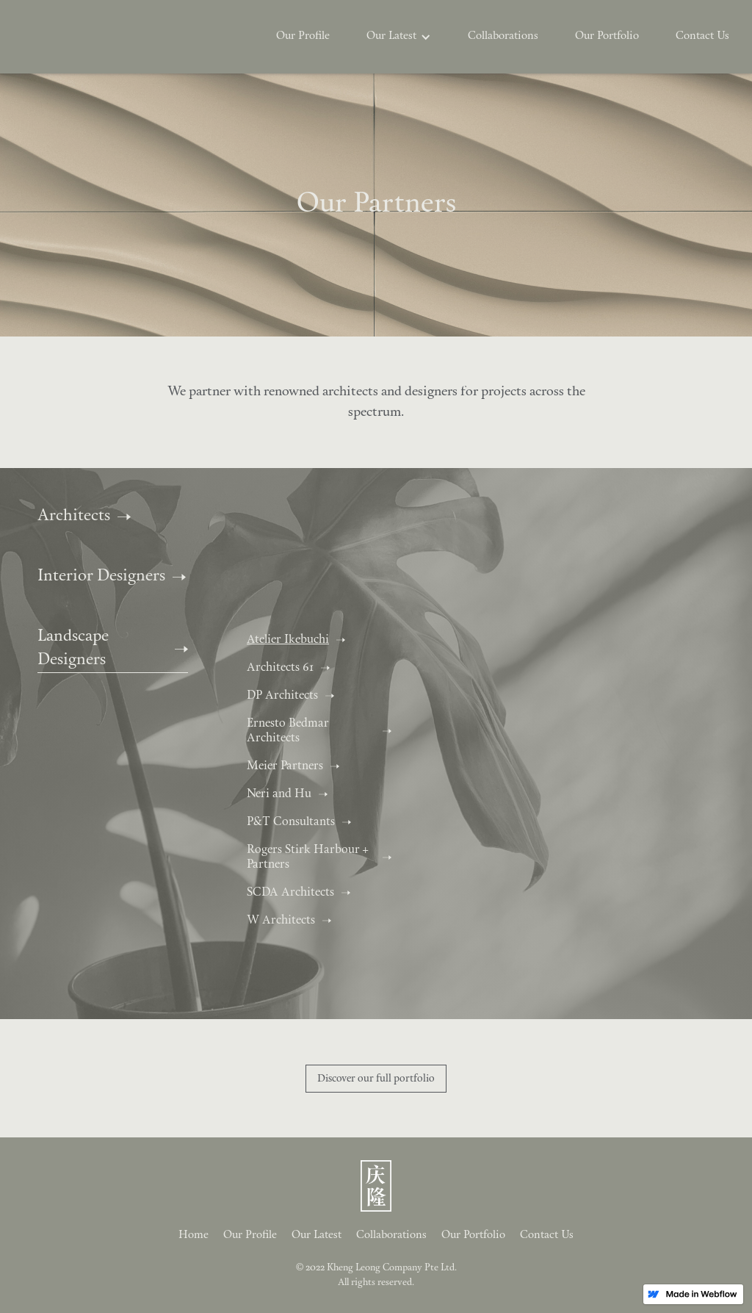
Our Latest (316, 1235)
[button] (398, 37)
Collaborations (503, 36)
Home (193, 1235)
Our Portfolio (607, 36)
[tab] (307, 640)
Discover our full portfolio (376, 1078)
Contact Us (702, 36)
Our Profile (303, 36)
